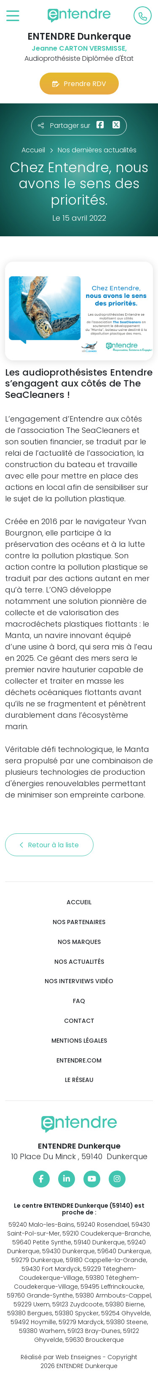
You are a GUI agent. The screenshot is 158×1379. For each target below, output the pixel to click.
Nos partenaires (79, 922)
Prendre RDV (79, 84)
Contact (79, 1021)
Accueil (79, 902)
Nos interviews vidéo (79, 981)
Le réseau (79, 1080)
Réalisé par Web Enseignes (61, 1357)
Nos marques (79, 942)
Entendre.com (79, 1060)
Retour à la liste (49, 845)
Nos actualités (79, 961)
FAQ (79, 1001)
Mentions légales (79, 1040)
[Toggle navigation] (12, 16)
